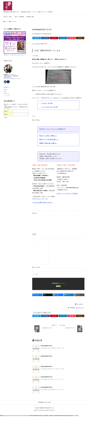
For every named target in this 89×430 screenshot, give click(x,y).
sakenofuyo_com (79, 307)
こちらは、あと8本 (47, 103)
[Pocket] (71, 38)
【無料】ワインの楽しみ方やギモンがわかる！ (14, 55)
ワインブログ (13, 21)
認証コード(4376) (36, 267)
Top (33, 43)
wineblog (37, 43)
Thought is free (52, 410)
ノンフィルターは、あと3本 (49, 107)
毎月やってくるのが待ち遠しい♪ (48, 139)
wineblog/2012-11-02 (46, 345)
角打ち (5, 91)
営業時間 (58, 181)
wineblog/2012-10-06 (46, 387)
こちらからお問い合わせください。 (42, 202)
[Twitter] (36, 38)
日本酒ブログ (7, 93)
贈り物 (5, 89)
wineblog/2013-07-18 (46, 376)
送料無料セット (7, 87)
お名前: (34, 234)
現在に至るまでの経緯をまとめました (12, 78)
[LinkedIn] (63, 38)
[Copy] (80, 38)
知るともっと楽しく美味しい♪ (48, 135)
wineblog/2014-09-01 (46, 366)
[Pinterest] (54, 38)
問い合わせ (37, 198)
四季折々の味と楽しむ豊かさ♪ (48, 143)
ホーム (6, 21)
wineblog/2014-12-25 (46, 356)
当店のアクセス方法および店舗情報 (67, 193)
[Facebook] (45, 38)
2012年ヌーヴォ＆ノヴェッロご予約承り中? (52, 129)
